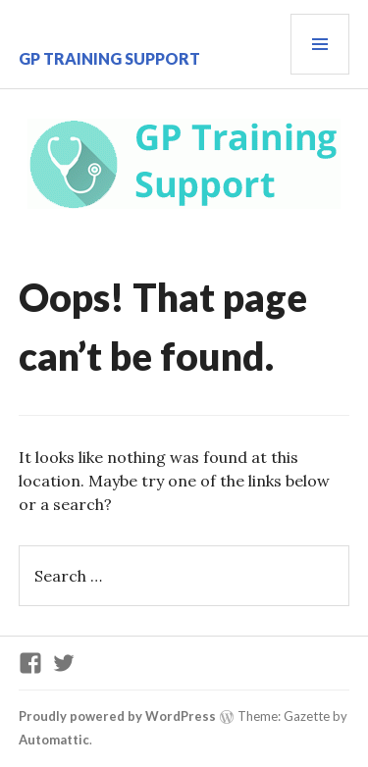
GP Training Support (109, 58)
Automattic (54, 739)
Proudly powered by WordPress (117, 716)
